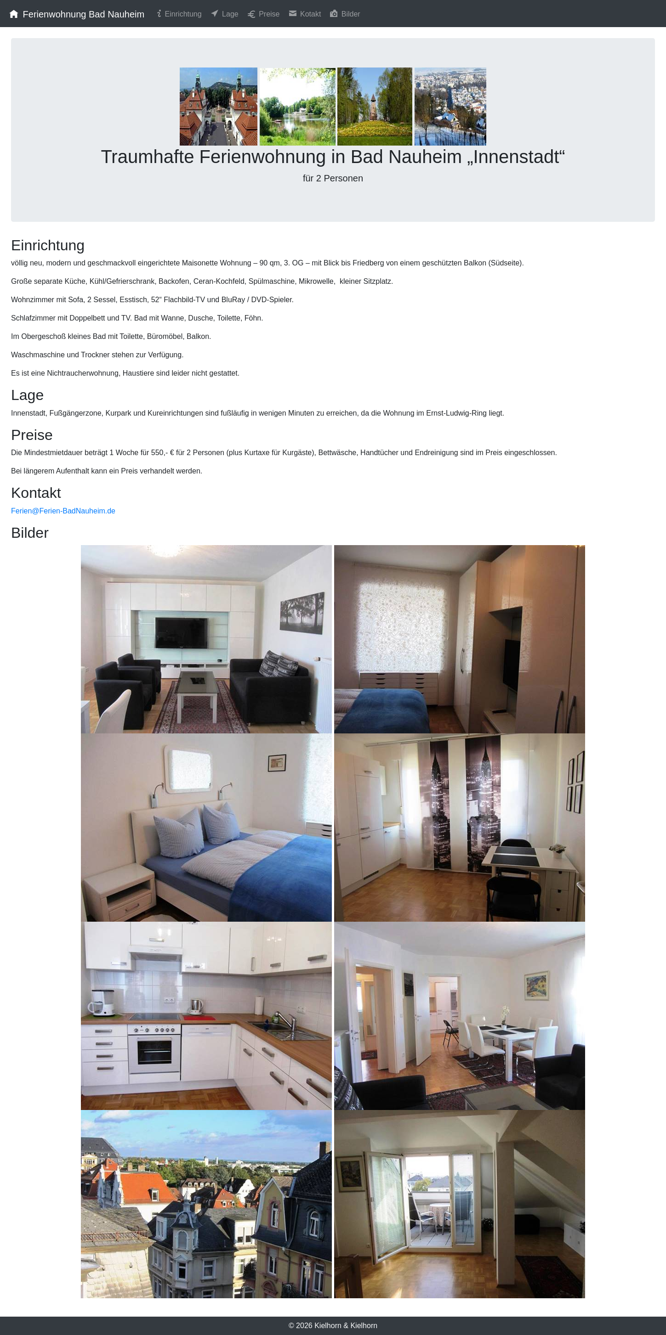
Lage (224, 13)
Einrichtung (178, 13)
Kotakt (304, 13)
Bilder (344, 13)
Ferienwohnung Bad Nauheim (75, 13)
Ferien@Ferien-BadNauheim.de (63, 511)
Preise (263, 13)
